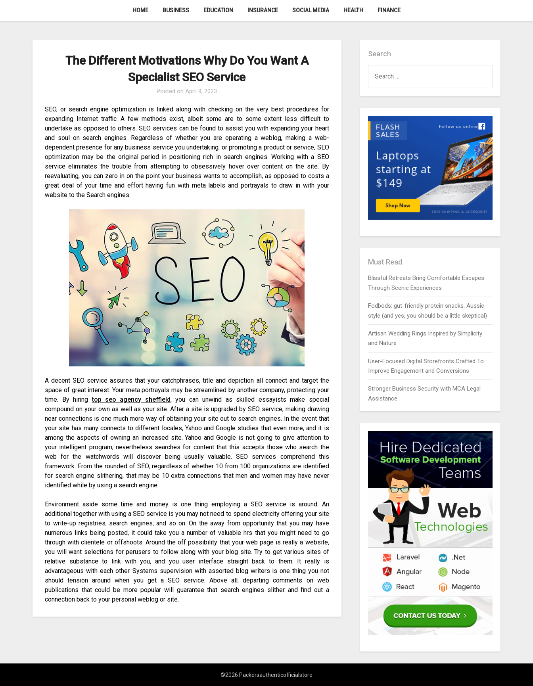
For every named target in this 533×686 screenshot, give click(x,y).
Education (218, 10)
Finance (389, 10)
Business (176, 10)
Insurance (262, 10)
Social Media (310, 10)
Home (140, 10)
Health (353, 10)
